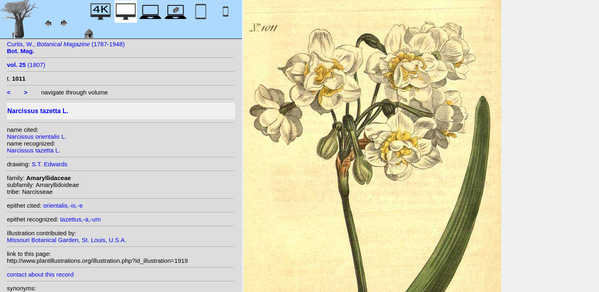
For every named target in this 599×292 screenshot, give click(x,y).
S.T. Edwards (49, 164)
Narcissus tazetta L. (34, 150)
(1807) (26, 64)
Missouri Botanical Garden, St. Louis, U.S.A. (66, 239)
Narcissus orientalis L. (37, 136)
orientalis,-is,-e (63, 205)
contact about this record (40, 274)
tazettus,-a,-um (80, 219)
